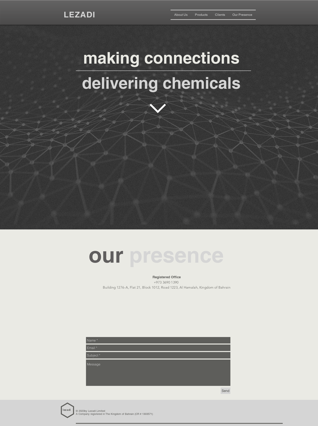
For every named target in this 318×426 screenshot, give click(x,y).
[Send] (225, 390)
